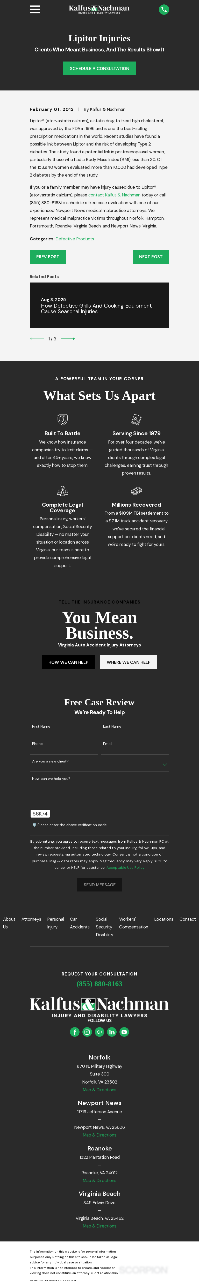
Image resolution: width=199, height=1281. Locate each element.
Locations (163, 919)
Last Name (112, 726)
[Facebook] (74, 1032)
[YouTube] (124, 1032)
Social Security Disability (104, 926)
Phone (37, 744)
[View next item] (68, 339)
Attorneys (31, 919)
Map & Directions (99, 1090)
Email (107, 744)
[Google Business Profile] (99, 1032)
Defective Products (74, 239)
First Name (41, 726)
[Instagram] (87, 1032)
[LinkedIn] (112, 1032)
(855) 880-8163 (99, 984)
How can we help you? (51, 778)
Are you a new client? (50, 761)
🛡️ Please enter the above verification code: (70, 825)
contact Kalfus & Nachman (114, 195)
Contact (188, 919)
